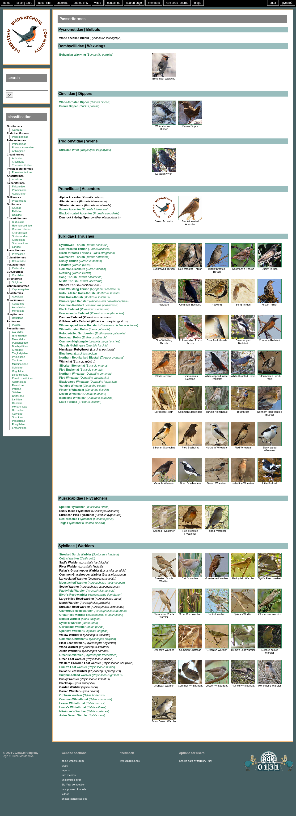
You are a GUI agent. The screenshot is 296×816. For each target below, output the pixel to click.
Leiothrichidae (20, 374)
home (6, 2)
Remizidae (18, 385)
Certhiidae (18, 396)
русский (287, 2)
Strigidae (17, 282)
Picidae (16, 325)
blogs (197, 2)
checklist (62, 2)
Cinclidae (17, 349)
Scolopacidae (20, 236)
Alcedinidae (18, 307)
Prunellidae (18, 356)
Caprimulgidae (20, 289)
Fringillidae (18, 424)
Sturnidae (17, 417)
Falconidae (18, 186)
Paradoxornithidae (22, 378)
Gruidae (16, 207)
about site (44, 2)
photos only (81, 2)
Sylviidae (17, 367)
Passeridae (18, 420)
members (154, 2)
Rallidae (16, 211)
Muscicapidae (20, 364)
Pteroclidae (18, 254)
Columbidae (19, 261)
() (86, 54)
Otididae (17, 214)
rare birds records (177, 2)
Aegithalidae (19, 381)
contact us (113, 2)
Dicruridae (18, 410)
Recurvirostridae (21, 229)
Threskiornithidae (22, 165)
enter (273, 2)
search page (134, 2)
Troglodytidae (20, 353)
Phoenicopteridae (22, 172)
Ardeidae (17, 158)
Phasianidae (19, 200)
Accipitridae (18, 193)
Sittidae (16, 392)
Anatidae (17, 179)
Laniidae (17, 399)
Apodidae (17, 296)
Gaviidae (17, 129)
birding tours (24, 2)
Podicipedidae (20, 136)
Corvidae (17, 413)
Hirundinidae (19, 335)
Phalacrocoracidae (23, 147)
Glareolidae (18, 239)
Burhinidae (18, 222)
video (97, 2)
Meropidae (18, 310)
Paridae (16, 388)
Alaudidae (18, 332)
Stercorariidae (20, 243)
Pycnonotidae (20, 342)
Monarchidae (19, 406)
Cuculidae (18, 275)
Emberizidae (19, 427)
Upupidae (17, 317)
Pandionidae (19, 190)
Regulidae (18, 371)
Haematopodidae (22, 225)
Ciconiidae (18, 161)
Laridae (16, 246)
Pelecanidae (19, 143)
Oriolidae (17, 403)
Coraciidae (18, 303)
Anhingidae (18, 151)
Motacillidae (19, 339)
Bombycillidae (20, 346)
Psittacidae (18, 268)
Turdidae (17, 360)
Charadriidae (19, 232)
